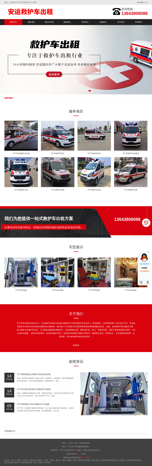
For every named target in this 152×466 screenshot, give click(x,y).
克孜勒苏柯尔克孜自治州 (110, 460)
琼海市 (19, 460)
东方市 (6, 460)
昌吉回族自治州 (26, 462)
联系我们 (138, 22)
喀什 (98, 460)
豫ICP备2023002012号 (91, 450)
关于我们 (120, 22)
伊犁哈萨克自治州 (84, 460)
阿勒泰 (69, 460)
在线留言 (103, 22)
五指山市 (32, 460)
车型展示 (85, 22)
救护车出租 (49, 22)
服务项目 (31, 22)
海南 (63, 460)
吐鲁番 (40, 462)
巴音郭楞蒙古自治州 (134, 460)
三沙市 (45, 460)
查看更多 (76, 345)
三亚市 (52, 460)
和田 (93, 460)
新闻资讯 (67, 22)
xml (146, 2)
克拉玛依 (47, 462)
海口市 (58, 460)
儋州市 (39, 460)
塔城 (74, 460)
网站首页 (13, 22)
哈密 (35, 462)
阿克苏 (122, 460)
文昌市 (25, 460)
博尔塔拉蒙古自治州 (11, 462)
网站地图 (140, 2)
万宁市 (13, 460)
